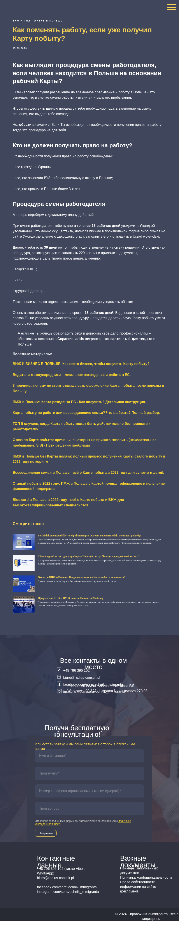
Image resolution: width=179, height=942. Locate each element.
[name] (89, 777)
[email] (89, 794)
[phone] (89, 812)
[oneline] (89, 829)
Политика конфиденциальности (146, 899)
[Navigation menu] (171, 7)
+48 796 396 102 (76, 692)
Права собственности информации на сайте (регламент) (138, 907)
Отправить (46, 854)
